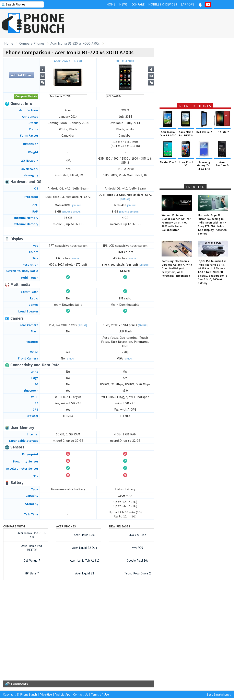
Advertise (46, 694)
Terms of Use (100, 694)
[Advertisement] (160, 23)
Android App (62, 694)
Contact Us (80, 694)
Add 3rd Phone (21, 75)
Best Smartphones (219, 694)
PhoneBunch (28, 694)
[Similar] (125, 199)
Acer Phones (66, 526)
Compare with (14, 526)
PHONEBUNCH (44, 23)
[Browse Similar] (71, 211)
